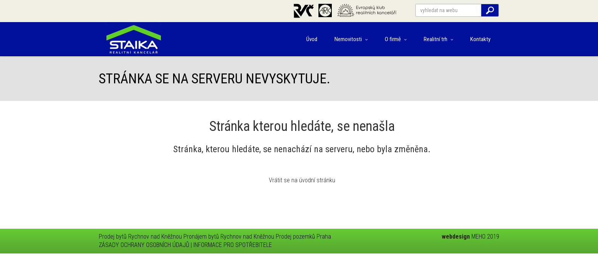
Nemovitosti (351, 39)
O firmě (396, 39)
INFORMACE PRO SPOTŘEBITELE (232, 245)
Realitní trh (438, 39)
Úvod (311, 39)
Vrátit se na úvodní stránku (302, 180)
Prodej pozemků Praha (303, 236)
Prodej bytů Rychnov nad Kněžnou (140, 236)
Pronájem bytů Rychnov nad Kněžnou (228, 236)
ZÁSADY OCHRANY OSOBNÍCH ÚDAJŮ (144, 245)
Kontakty (480, 39)
